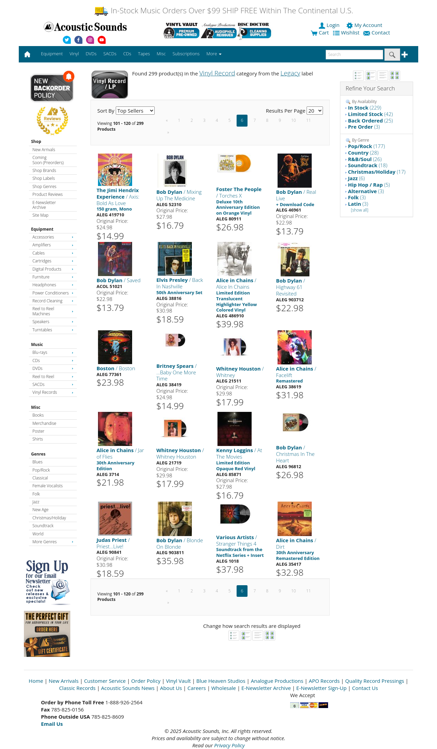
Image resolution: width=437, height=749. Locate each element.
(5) (369, 184)
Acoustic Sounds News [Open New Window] (128, 688)
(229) (364, 107)
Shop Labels (43, 178)
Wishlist (347, 32)
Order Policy (145, 680)
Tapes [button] (144, 54)
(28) (363, 152)
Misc (35, 407)
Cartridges (52, 261)
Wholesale (223, 688)
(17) (376, 171)
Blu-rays (52, 352)
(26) (365, 159)
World (37, 534)
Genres (38, 454)
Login (330, 24)
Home (36, 680)
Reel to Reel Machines (52, 311)
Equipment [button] (52, 54)
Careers (196, 688)
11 (308, 120)
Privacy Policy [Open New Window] (229, 745)
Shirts (37, 439)
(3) (364, 126)
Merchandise (44, 423)
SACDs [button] (109, 54)
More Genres (52, 542)
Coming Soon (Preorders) (48, 160)
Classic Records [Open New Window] (77, 688)
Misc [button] (161, 54)
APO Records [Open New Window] (324, 680)
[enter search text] (354, 54)
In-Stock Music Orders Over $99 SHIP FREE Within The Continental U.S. (223, 10)
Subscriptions (185, 54)
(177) (366, 146)
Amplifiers (52, 245)
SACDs (52, 384)
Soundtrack (42, 526)
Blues (37, 462)
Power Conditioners (52, 293)
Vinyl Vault (178, 680)
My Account (364, 24)
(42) (370, 114)
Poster (38, 431)
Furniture (52, 277)
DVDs (52, 368)
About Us (171, 688)
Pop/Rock (41, 470)
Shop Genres (44, 186)
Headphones (52, 285)
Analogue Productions (277, 680)
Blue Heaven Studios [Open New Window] (220, 680)
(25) (370, 120)
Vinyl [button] (74, 54)
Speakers (52, 322)
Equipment (42, 229)
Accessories (52, 237)
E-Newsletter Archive (44, 205)
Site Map (40, 215)
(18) (367, 165)
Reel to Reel (52, 376)
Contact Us (365, 688)
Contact (377, 32)
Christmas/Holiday (49, 518)
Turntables (52, 330)
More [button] (214, 54)
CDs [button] (127, 54)
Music (37, 344)
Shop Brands (44, 170)
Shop (36, 141)
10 (293, 120)
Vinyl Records (52, 392)
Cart (320, 32)
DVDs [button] (91, 54)
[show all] (359, 210)
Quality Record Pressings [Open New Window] (374, 680)
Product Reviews (47, 194)
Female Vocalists (47, 486)
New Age (40, 510)
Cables (52, 253)
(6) (356, 178)
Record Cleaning (52, 301)
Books (38, 415)
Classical (40, 478)
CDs (52, 360)
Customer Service (105, 680)
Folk (36, 494)
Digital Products (52, 269)
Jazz (35, 502)
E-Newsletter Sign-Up (321, 688)
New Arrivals (43, 150)
